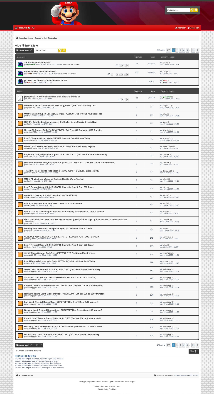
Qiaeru (118, 386)
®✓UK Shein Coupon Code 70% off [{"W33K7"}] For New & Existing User (60, 253)
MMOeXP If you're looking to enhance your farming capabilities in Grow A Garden (64, 211)
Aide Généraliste (26, 45)
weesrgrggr (31, 271)
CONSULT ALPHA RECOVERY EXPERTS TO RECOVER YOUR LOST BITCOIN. (62, 237)
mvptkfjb (30, 197)
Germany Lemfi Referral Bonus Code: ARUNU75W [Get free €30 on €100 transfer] (63, 326)
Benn (29, 82)
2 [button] (176, 50)
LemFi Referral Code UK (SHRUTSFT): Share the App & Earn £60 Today (59, 187)
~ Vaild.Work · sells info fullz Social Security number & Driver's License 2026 (61, 171)
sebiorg (165, 63)
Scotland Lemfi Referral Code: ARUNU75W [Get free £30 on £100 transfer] (60, 277)
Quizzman (31, 64)
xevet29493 (31, 255)
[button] (168, 50)
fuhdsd (29, 124)
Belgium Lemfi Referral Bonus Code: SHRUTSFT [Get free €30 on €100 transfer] (63, 310)
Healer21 (30, 223)
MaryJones (31, 239)
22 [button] (193, 50)
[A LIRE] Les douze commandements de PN (45, 80)
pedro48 (30, 231)
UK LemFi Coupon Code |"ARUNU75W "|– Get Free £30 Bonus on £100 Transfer (63, 130)
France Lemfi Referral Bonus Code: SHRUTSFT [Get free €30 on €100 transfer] (62, 318)
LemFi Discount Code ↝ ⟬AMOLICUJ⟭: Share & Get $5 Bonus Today (57, 138)
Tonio (29, 99)
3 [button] (180, 50)
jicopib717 (31, 108)
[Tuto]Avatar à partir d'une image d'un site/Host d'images (52, 97)
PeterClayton (32, 148)
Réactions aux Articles (71, 64)
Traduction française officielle (104, 386)
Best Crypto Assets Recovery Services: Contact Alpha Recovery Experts (59, 146)
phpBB (91, 382)
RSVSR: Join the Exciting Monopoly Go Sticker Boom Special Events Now (60, 122)
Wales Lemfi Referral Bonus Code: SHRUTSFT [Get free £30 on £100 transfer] (62, 269)
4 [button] (183, 50)
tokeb (29, 116)
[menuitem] (31, 28)
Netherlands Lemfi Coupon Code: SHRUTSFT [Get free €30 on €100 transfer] (61, 334)
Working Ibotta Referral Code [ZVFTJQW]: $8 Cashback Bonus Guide (58, 228)
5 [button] (187, 50)
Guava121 (31, 263)
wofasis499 (31, 132)
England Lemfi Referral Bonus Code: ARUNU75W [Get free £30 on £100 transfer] (63, 285)
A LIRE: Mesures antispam (37, 62)
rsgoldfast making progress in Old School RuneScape (50, 195)
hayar (165, 122)
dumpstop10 (32, 173)
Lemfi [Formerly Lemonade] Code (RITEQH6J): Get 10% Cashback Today (59, 261)
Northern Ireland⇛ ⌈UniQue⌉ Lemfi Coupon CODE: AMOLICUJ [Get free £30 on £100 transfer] (69, 163)
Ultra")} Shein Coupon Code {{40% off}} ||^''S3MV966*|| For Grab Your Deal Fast (63, 114)
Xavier (29, 73)
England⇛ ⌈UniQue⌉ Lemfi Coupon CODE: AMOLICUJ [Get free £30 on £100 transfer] (65, 154)
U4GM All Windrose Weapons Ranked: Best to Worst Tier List (54, 179)
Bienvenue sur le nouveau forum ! (41, 71)
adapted (132, 382)
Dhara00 (30, 156)
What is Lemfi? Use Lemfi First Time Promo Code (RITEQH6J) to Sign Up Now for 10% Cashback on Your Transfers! (75, 221)
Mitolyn (165, 72)
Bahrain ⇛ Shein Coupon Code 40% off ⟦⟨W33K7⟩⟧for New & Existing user (60, 105)
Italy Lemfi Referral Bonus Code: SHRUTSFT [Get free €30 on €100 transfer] (61, 302)
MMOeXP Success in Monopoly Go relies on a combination (53, 203)
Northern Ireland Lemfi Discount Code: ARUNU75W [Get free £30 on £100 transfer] (64, 294)
